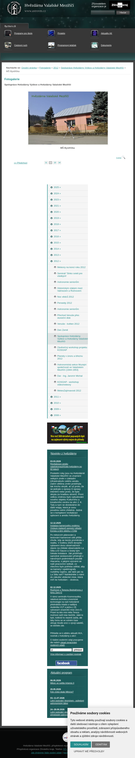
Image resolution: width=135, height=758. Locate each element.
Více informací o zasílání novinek (65, 654)
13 (55, 163)
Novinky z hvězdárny (64, 453)
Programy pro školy (23, 33)
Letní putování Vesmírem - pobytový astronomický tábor (67, 702)
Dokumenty (106, 45)
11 (46, 163)
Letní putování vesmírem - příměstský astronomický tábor (64, 713)
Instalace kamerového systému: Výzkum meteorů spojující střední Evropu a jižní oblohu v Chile (65, 528)
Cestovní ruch (20, 45)
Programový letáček (67, 45)
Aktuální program (61, 672)
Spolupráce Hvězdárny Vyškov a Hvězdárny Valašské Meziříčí (92, 67)
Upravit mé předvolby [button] (89, 751)
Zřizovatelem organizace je (99, 5)
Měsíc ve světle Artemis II (62, 683)
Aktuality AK (106, 33)
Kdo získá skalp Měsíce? (62, 692)
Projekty (61, 33)
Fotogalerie (45, 67)
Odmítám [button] (101, 744)
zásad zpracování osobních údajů (63, 643)
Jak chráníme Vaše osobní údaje (46, 752)
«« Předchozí (20, 163)
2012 (55, 67)
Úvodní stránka (29, 67)
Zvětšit (120, 158)
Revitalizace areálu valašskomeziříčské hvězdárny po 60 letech (66, 466)
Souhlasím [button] (81, 744)
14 (59, 163)
